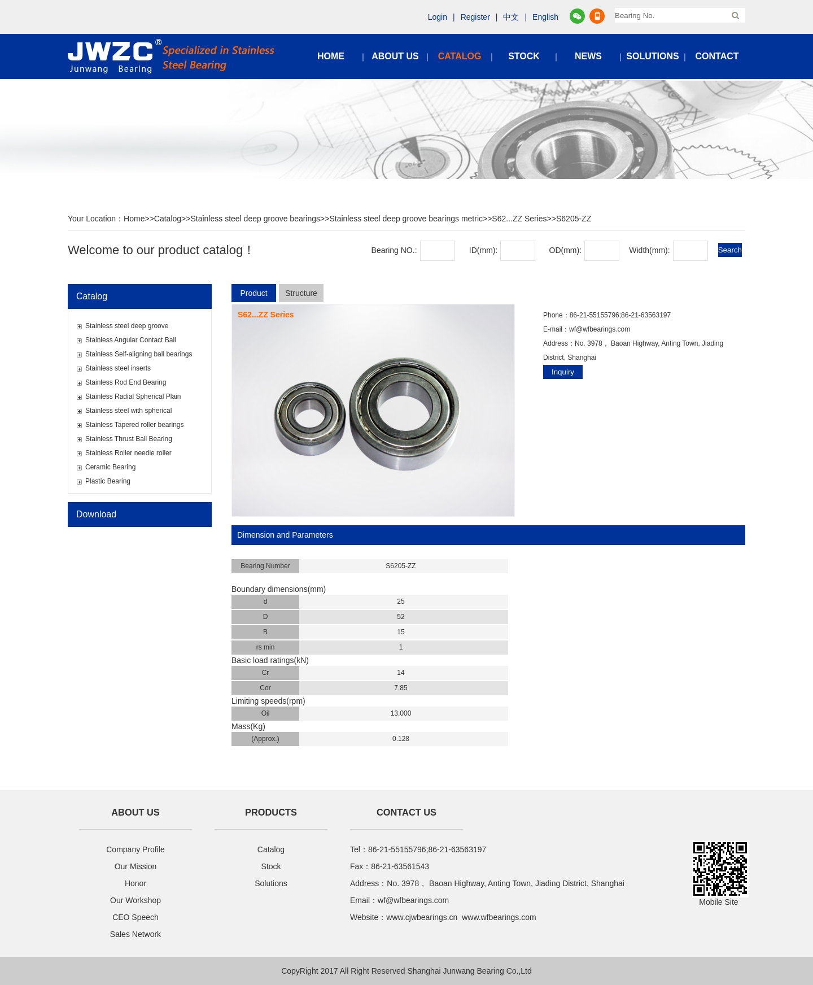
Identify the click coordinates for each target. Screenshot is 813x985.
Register (475, 16)
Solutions (271, 883)
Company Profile (135, 849)
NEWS (588, 56)
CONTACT (716, 56)
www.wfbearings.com (499, 917)
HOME (330, 56)
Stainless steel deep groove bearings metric (406, 218)
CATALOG (460, 56)
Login (437, 16)
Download (96, 514)
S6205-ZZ (573, 218)
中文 (511, 16)
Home (134, 218)
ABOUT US (395, 56)
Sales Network (135, 934)
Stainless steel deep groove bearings (255, 218)
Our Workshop (135, 900)
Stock (271, 866)
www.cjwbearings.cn (421, 917)
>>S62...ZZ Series (515, 218)
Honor (135, 883)
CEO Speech (135, 917)
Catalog (167, 218)
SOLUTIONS (652, 56)
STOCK (524, 56)
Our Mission (136, 866)
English (545, 16)
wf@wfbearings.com (599, 329)
